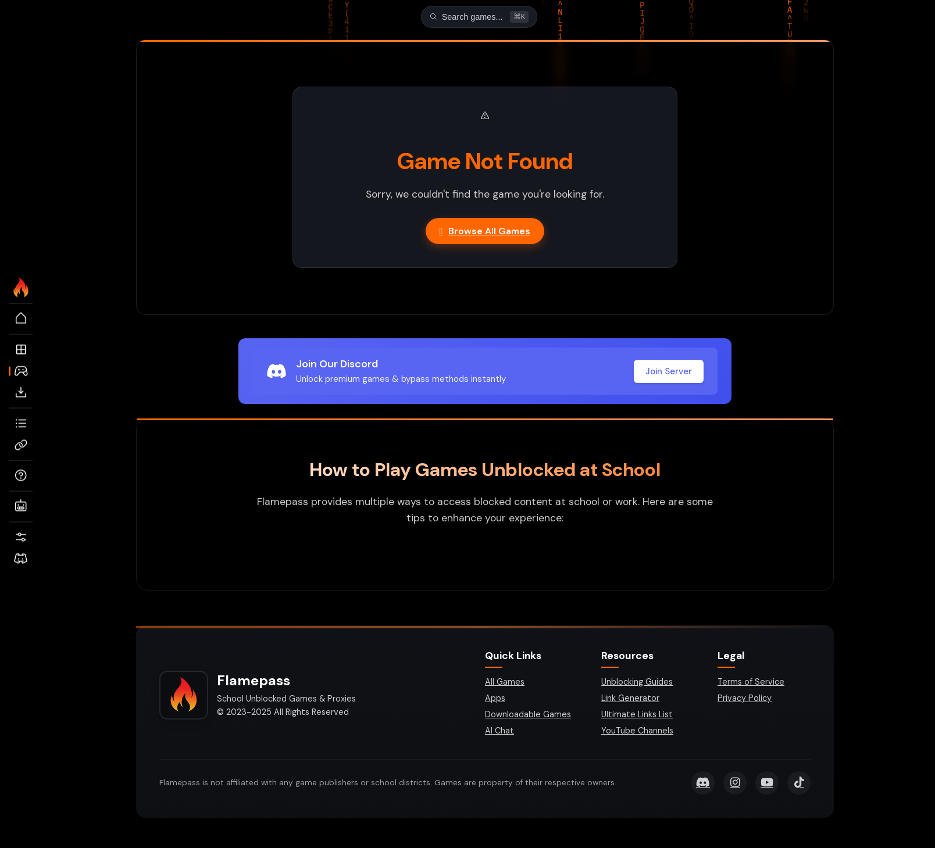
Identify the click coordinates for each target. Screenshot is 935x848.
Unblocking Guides (637, 683)
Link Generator (630, 699)
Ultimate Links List (637, 715)
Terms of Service (751, 683)
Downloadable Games (528, 715)
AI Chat (499, 732)
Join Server (668, 372)
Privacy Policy (745, 699)
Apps (495, 699)
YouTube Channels (637, 732)
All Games (504, 683)
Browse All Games (485, 232)
